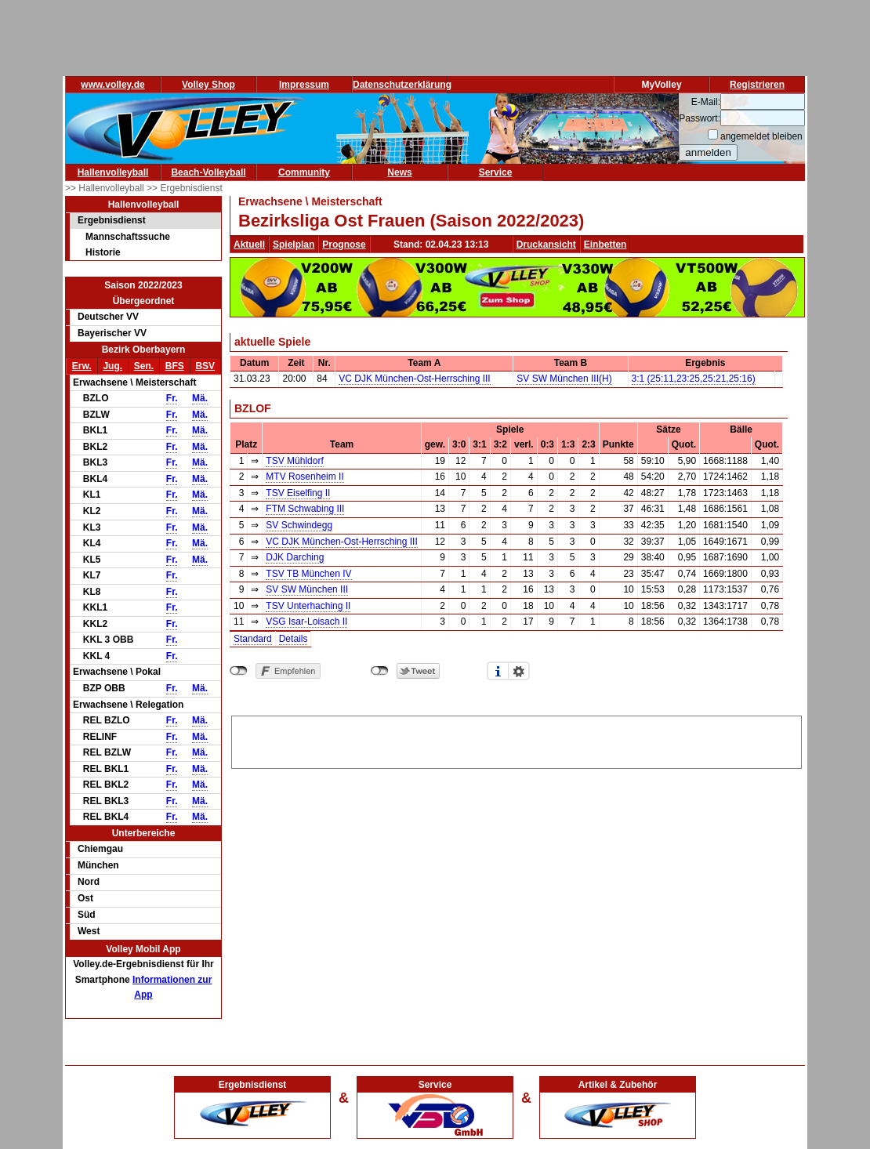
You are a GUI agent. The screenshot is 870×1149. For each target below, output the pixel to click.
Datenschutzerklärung (402, 84)
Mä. (200, 398)
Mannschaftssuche (127, 236)
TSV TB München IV (308, 573)
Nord (89, 881)
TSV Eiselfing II (298, 493)
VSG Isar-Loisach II (306, 621)
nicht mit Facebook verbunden (239, 671)
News (399, 172)
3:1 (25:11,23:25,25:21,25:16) (694, 378)
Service (496, 172)
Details (293, 638)
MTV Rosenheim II (304, 476)
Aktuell (249, 244)
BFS (174, 366)
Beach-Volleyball (208, 172)
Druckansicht (546, 244)
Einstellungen (519, 670)
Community (304, 172)
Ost (85, 898)
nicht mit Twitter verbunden (380, 671)
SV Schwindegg (299, 525)
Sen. (144, 366)
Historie (103, 252)
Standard (253, 638)
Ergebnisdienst (112, 220)
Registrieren (757, 84)
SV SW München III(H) (564, 378)
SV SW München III (307, 589)
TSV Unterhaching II (308, 605)
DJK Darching (295, 557)
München (98, 865)
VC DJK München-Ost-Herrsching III (414, 378)
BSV (205, 366)
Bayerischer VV (112, 333)
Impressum (304, 84)
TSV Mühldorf (294, 460)
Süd (87, 914)
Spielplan (293, 244)
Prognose (343, 244)
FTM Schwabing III (305, 508)
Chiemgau (100, 848)
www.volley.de (112, 84)
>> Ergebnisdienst (185, 188)
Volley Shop (208, 84)
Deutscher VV (108, 316)
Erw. (82, 366)
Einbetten (605, 244)
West (89, 931)
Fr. (172, 398)
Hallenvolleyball (113, 172)
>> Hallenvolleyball (106, 188)
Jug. (112, 366)
